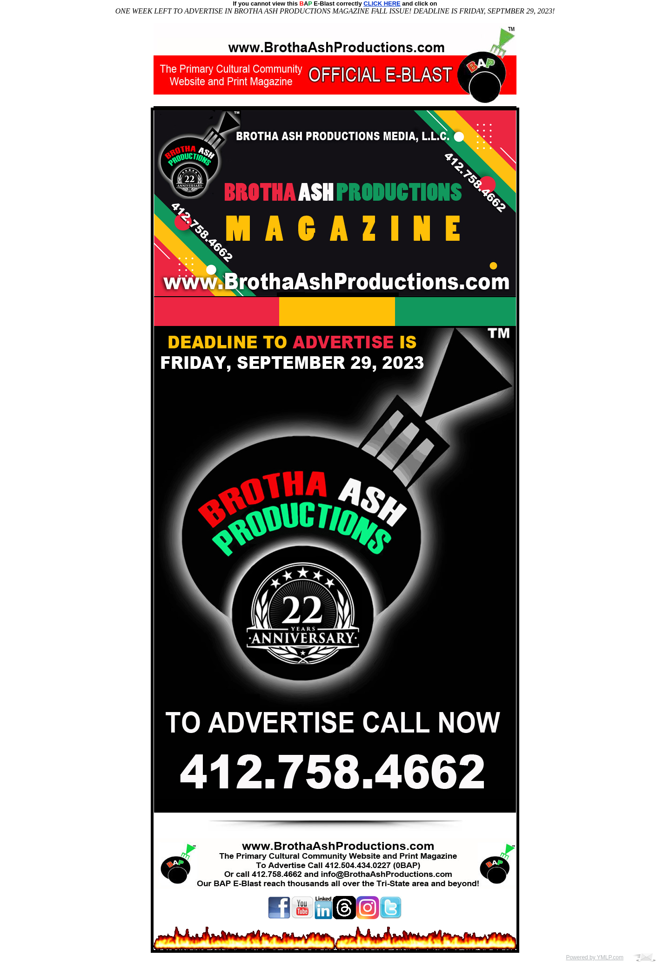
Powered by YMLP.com (594, 957)
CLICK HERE (381, 3)
